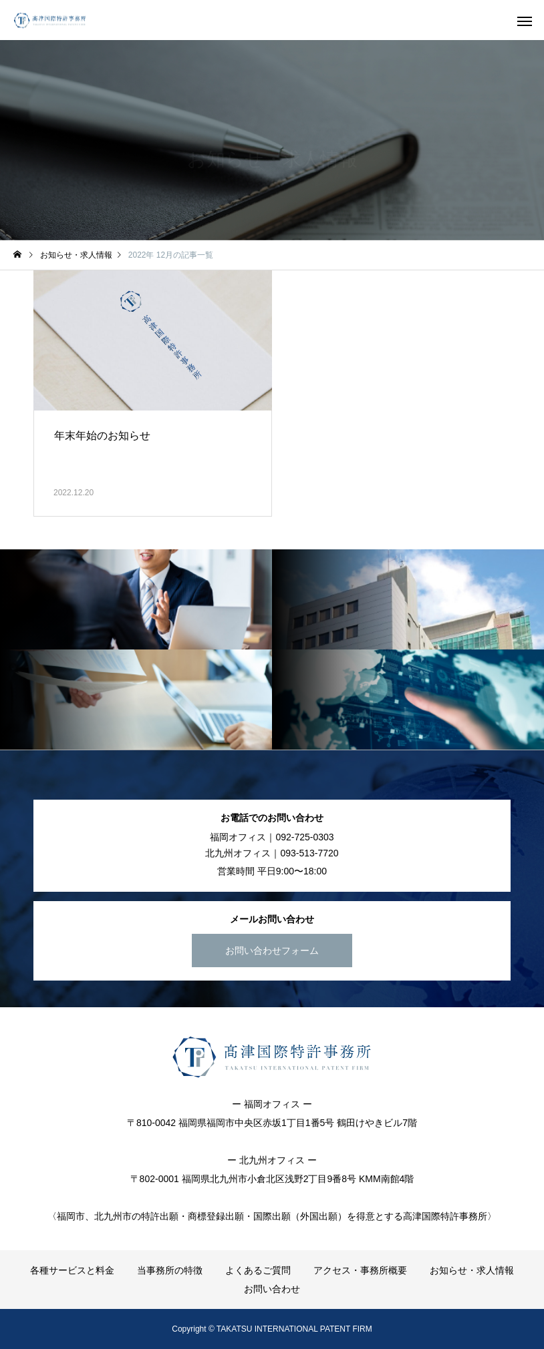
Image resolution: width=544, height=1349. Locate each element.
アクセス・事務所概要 (360, 1270)
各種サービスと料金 (72, 1270)
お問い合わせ (272, 1289)
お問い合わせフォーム (272, 950)
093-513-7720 (309, 853)
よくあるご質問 (258, 1270)
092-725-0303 (304, 837)
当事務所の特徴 (169, 1270)
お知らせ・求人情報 (472, 1270)
